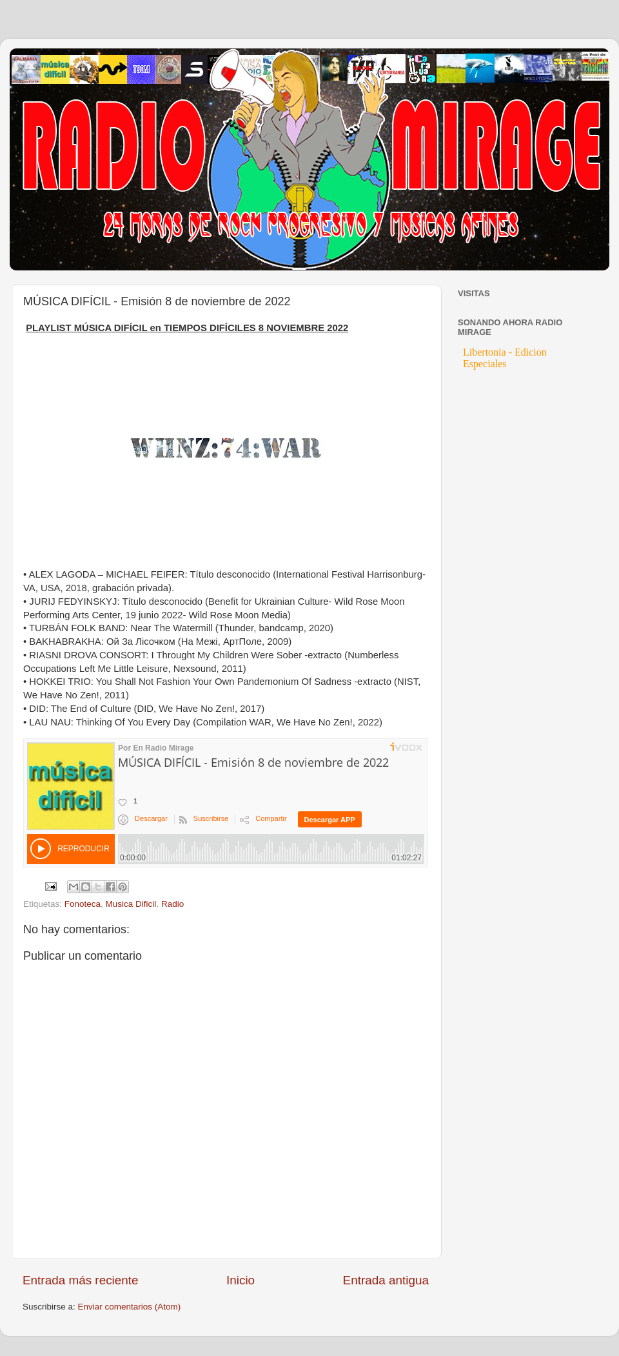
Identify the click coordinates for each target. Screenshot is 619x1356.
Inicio (240, 1280)
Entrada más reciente (81, 1280)
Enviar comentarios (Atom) (129, 1306)
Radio (172, 904)
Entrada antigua (386, 1280)
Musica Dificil (131, 904)
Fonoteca (82, 904)
